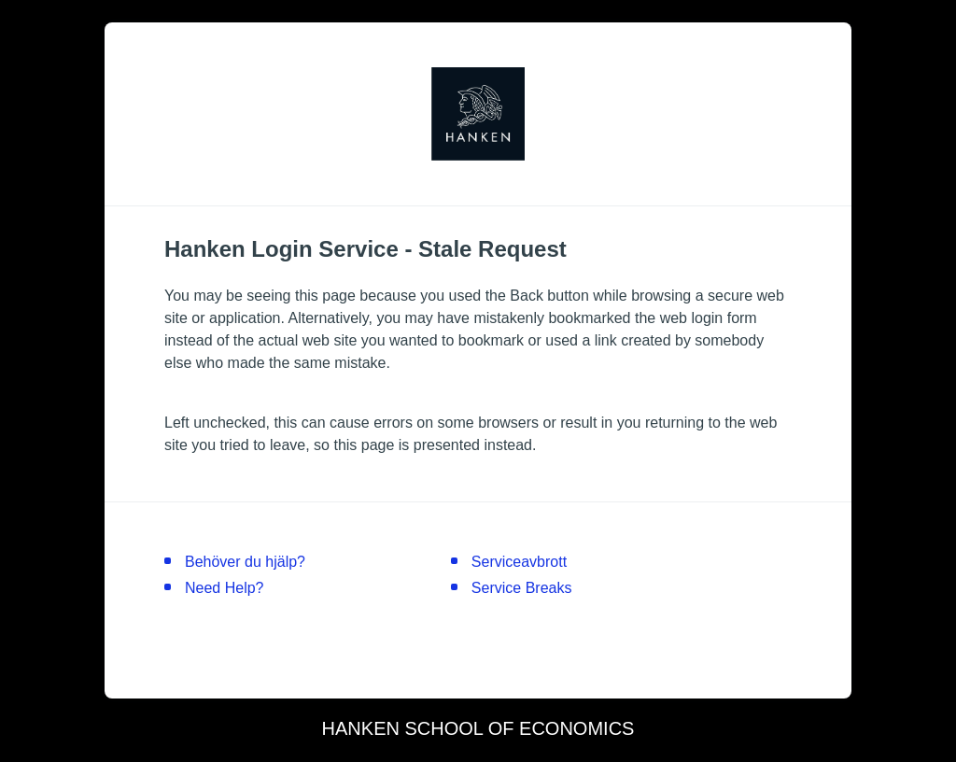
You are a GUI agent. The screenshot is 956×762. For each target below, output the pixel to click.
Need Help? (224, 588)
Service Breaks (521, 588)
